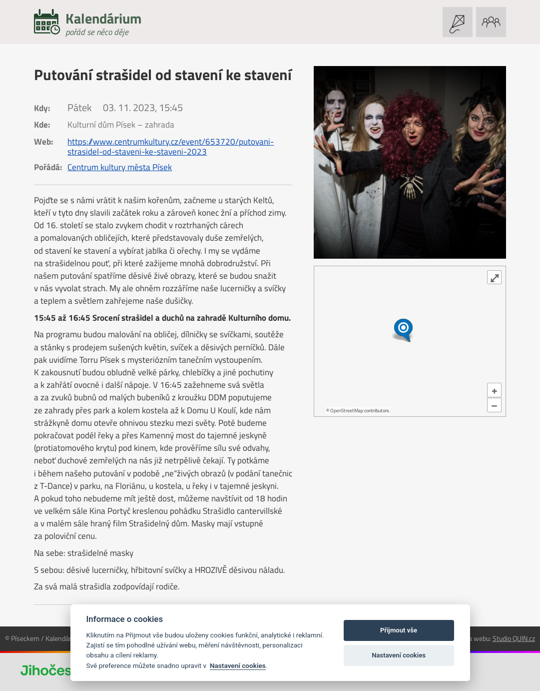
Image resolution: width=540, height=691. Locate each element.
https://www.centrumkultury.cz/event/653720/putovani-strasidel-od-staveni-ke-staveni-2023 (170, 147)
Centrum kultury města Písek (119, 167)
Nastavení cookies (238, 665)
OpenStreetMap (346, 410)
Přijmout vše (398, 630)
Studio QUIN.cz (514, 638)
